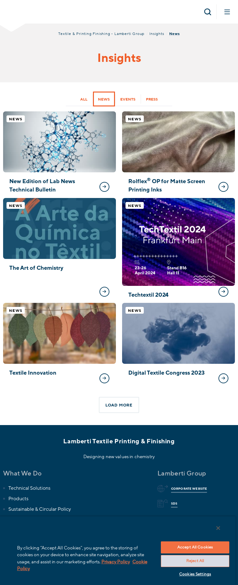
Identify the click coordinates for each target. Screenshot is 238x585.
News (104, 99)
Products (18, 498)
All (83, 99)
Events (127, 99)
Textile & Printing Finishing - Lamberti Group (101, 34)
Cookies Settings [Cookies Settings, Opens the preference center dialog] (195, 574)
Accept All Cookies (195, 547)
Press (152, 99)
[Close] (218, 528)
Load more (119, 405)
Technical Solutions (29, 488)
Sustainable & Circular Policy (39, 509)
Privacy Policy (115, 562)
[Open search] (207, 12)
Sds (173, 504)
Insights (156, 34)
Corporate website (188, 489)
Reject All (195, 561)
